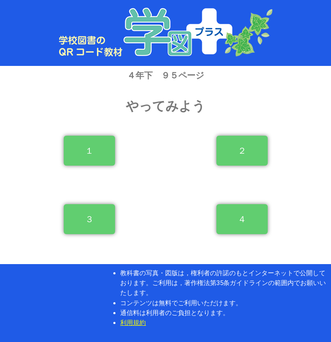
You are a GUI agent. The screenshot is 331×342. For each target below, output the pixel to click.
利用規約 (133, 323)
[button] (89, 151)
